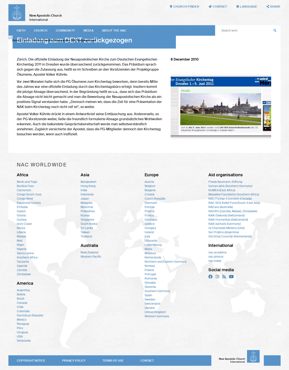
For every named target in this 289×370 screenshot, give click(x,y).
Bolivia (21, 294)
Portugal (150, 274)
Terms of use (113, 360)
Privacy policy (74, 360)
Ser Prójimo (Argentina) (223, 232)
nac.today (214, 261)
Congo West (25, 198)
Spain (148, 295)
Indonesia (87, 194)
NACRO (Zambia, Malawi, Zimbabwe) (232, 211)
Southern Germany (157, 291)
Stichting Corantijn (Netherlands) (230, 236)
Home (15, 40)
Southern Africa (27, 257)
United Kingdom (155, 312)
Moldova (150, 253)
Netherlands (153, 257)
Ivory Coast (24, 224)
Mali (19, 240)
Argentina (23, 290)
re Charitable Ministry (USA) (226, 228)
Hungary (150, 228)
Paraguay (23, 324)
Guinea (21, 219)
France (149, 215)
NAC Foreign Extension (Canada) (230, 198)
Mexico (21, 319)
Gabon (21, 211)
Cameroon (24, 190)
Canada (22, 303)
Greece (150, 224)
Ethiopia (22, 207)
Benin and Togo (27, 182)
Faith (21, 30)
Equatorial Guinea (29, 203)
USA (20, 336)
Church (40, 30)
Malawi (21, 236)
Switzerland (152, 303)
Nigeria (21, 249)
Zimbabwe (24, 274)
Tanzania (23, 261)
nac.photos (215, 256)
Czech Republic (155, 198)
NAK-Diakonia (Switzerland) (226, 215)
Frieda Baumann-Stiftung (225, 182)
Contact (147, 360)
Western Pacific (91, 256)
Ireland (149, 232)
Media (89, 30)
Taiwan (85, 232)
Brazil (20, 298)
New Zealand (89, 252)
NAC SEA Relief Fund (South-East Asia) (234, 203)
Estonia (150, 207)
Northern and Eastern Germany (166, 261)
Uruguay (22, 332)
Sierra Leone (25, 253)
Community (65, 30)
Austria (149, 182)
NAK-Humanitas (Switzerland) (228, 219)
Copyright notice (31, 360)
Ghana (21, 215)
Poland (149, 270)
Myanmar (87, 207)
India (84, 190)
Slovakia (150, 282)
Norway (150, 266)
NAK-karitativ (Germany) (224, 224)
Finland (149, 211)
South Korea (89, 224)
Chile (20, 307)
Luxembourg (153, 245)
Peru (20, 328)
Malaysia (86, 203)
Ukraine (150, 308)
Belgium (150, 186)
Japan (85, 198)
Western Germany (157, 316)
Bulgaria (150, 190)
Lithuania (151, 240)
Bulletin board (42, 40)
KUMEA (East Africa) (221, 190)
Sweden (150, 299)
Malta (148, 249)
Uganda (22, 266)
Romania (151, 278)
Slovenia (150, 287)
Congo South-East (29, 194)
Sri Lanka (87, 228)
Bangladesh (88, 182)
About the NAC (114, 30)
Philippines (88, 211)
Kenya (21, 228)
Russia (85, 215)
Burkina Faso (25, 186)
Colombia (23, 311)
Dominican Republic (30, 315)
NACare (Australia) (220, 207)
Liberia (21, 232)
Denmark (151, 203)
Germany (151, 219)
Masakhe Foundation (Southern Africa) (233, 194)
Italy (147, 236)
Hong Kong (88, 186)
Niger (20, 245)
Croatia (149, 194)
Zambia (22, 270)
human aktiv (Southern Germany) (230, 186)
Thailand (86, 236)
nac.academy (217, 252)
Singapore (87, 219)
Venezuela (24, 340)
